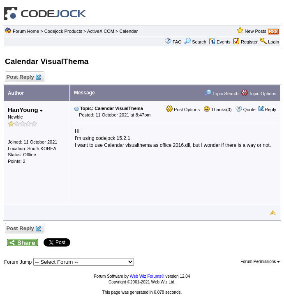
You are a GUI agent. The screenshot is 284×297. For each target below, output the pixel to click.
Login (273, 41)
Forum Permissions (260, 261)
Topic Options (259, 93)
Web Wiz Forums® (147, 276)
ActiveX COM (100, 31)
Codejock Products (63, 31)
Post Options (183, 109)
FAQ (177, 41)
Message (84, 93)
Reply (270, 109)
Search (195, 41)
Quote (249, 109)
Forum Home (26, 31)
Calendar (129, 31)
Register (249, 41)
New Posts (255, 31)
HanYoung (25, 109)
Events (220, 41)
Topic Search (221, 93)
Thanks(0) (217, 109)
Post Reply (23, 77)
